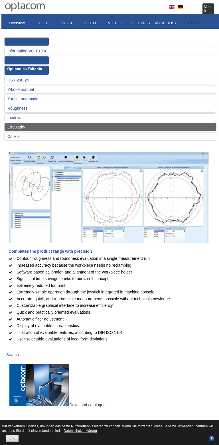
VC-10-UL (116, 23)
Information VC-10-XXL (28, 51)
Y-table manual (20, 89)
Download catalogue (87, 405)
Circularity (16, 127)
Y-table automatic (22, 99)
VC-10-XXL (190, 23)
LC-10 (42, 23)
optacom (25, 6)
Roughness (17, 108)
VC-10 (66, 23)
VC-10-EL (91, 23)
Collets (13, 136)
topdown (15, 117)
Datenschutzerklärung (80, 431)
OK (12, 439)
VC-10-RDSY (166, 23)
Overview (17, 23)
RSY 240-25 (18, 80)
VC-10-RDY (141, 23)
